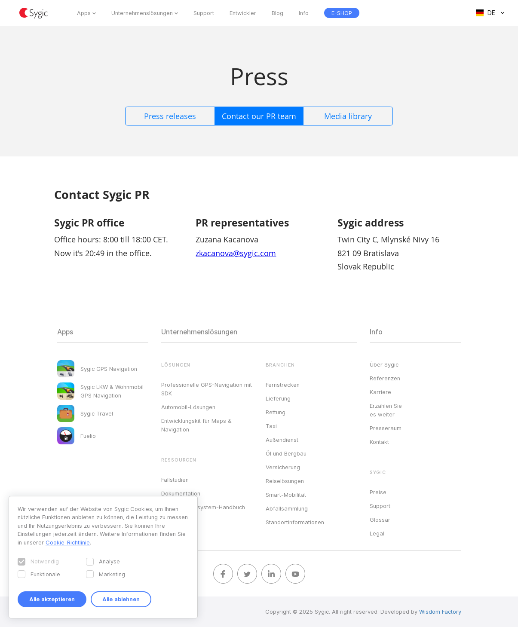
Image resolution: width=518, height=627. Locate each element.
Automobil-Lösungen (188, 407)
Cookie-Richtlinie (68, 542)
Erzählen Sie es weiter (386, 410)
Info (304, 12)
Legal (377, 533)
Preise (378, 492)
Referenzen (385, 378)
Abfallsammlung (287, 508)
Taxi (271, 425)
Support (203, 12)
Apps (84, 12)
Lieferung (278, 398)
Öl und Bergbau (286, 453)
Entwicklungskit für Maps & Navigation (196, 425)
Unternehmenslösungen (142, 12)
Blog (277, 12)
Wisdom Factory (440, 611)
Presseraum (386, 428)
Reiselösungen (285, 480)
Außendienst (282, 439)
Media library (348, 116)
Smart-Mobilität (286, 494)
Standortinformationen (295, 522)
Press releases (170, 116)
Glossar (380, 519)
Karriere (380, 391)
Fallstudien (175, 479)
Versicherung (283, 467)
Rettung (275, 412)
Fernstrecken (283, 384)
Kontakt (379, 441)
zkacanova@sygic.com (236, 253)
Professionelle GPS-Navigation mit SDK (206, 389)
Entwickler (243, 12)
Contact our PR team (259, 116)
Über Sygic (384, 364)
